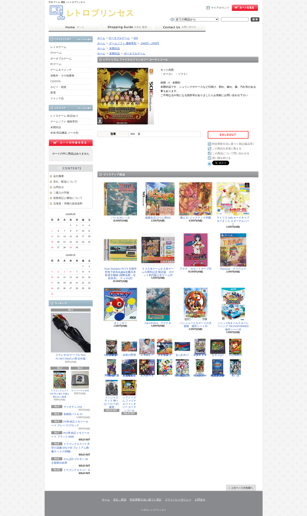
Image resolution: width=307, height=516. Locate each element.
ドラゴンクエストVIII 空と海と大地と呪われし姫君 (60, 384)
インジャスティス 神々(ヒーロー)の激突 (111, 394)
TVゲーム (56, 52)
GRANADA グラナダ (158, 306)
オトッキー (120, 306)
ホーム (75, 27)
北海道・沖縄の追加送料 (67, 203)
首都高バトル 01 (73, 414)
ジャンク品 (57, 98)
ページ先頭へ (241, 488)
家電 (53, 92)
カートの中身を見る (71, 142)
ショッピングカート (245, 7)
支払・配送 (119, 499)
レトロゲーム (58, 47)
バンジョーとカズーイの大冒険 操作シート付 (195, 308)
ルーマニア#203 (147, 347)
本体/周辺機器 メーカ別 (64, 132)
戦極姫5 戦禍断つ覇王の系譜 (182, 368)
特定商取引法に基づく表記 (146, 499)
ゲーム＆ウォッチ (61, 69)
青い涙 (235, 368)
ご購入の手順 (61, 192)
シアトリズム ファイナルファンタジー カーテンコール (129, 396)
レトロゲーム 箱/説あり (64, 115)
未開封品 (55, 127)
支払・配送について (127, 27)
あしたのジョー (182, 347)
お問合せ (179, 27)
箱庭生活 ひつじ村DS (158, 200)
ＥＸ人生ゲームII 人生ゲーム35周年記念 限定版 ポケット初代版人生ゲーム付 (158, 255)
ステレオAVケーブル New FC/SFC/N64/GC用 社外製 (71, 336)
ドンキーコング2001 (235, 347)
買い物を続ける (221, 158)
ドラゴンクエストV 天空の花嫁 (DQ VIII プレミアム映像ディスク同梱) (70, 447)
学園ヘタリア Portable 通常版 (111, 368)
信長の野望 (129, 347)
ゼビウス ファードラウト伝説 (164, 347)
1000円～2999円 (149, 43)
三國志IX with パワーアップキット (200, 368)
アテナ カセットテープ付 (195, 251)
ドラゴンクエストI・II (76, 470)
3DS (135, 38)
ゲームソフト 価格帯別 (64, 121)
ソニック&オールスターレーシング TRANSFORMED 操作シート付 (234, 309)
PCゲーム (56, 64)
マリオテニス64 (72, 406)
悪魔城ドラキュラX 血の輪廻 (129, 368)
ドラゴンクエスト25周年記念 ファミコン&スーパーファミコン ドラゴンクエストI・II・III (217, 368)
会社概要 (58, 176)
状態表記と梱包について (67, 198)
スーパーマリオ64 (80, 381)
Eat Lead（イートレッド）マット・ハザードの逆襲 (111, 347)
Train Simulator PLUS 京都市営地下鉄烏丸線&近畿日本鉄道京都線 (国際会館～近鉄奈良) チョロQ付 (120, 256)
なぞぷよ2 (217, 347)
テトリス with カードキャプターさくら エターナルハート (233, 204)
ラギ (164, 368)
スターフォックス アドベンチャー (200, 347)
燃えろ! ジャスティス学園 (195, 200)
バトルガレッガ (120, 200)
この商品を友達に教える (226, 148)
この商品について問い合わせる (230, 153)
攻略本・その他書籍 (62, 75)
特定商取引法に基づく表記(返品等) (233, 143)
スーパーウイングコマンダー (147, 368)
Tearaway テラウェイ (233, 251)
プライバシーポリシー (178, 499)
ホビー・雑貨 (58, 87)
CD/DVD (55, 81)
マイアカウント (220, 7)
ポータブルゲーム (61, 58)
